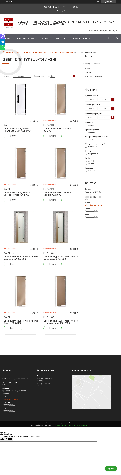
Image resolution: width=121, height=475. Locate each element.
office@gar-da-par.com (94, 205)
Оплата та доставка (80, 38)
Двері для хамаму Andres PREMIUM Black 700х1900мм (18, 130)
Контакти (60, 38)
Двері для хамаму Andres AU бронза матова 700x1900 (18, 194)
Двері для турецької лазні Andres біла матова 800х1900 (60, 258)
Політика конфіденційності (81, 425)
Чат (111, 469)
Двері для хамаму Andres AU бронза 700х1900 (58, 194)
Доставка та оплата (93, 76)
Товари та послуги (25, 38)
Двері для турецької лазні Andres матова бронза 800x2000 (60, 322)
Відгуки (88, 72)
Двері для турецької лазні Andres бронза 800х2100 (21, 322)
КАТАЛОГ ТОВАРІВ (13, 52)
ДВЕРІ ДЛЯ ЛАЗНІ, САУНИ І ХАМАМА (58, 52)
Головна (6, 38)
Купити (13, 136)
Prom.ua (72, 423)
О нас (87, 68)
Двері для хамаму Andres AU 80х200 (58, 130)
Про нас (45, 38)
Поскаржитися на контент (62, 425)
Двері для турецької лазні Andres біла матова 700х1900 (21, 258)
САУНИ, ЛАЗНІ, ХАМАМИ (32, 52)
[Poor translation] (9, 439)
